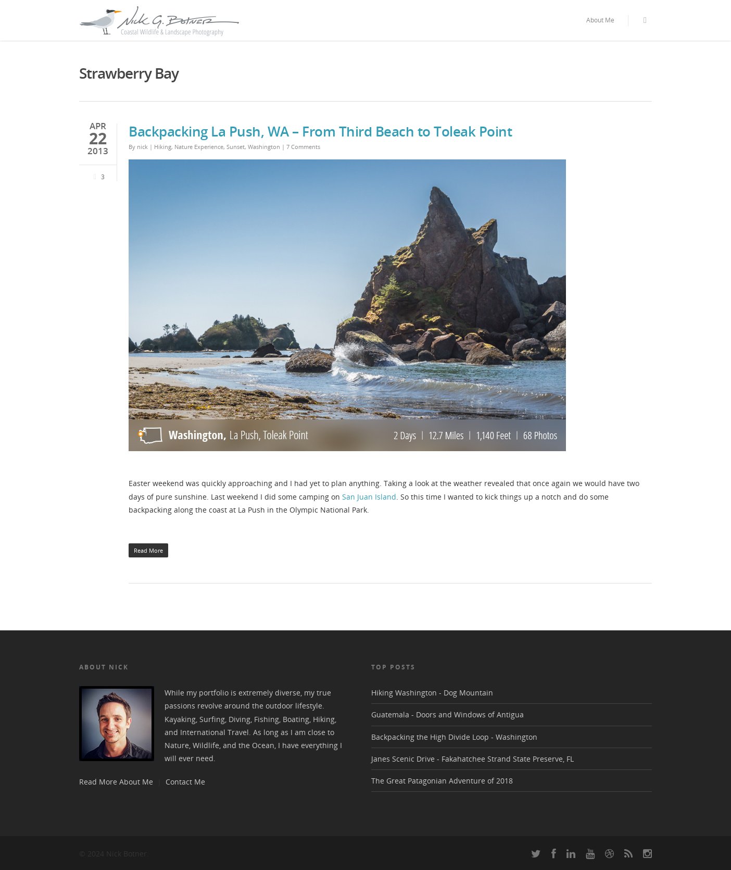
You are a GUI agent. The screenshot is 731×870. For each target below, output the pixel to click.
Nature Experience (198, 147)
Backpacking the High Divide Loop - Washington (454, 737)
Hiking (162, 147)
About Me (600, 20)
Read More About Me (116, 782)
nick (142, 147)
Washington (264, 147)
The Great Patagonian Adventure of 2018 (442, 781)
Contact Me (185, 782)
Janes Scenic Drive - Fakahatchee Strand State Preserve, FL (472, 759)
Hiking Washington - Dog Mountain (432, 693)
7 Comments (303, 147)
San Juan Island (369, 497)
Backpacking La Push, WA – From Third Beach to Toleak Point (320, 131)
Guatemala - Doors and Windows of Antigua (447, 714)
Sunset (235, 147)
